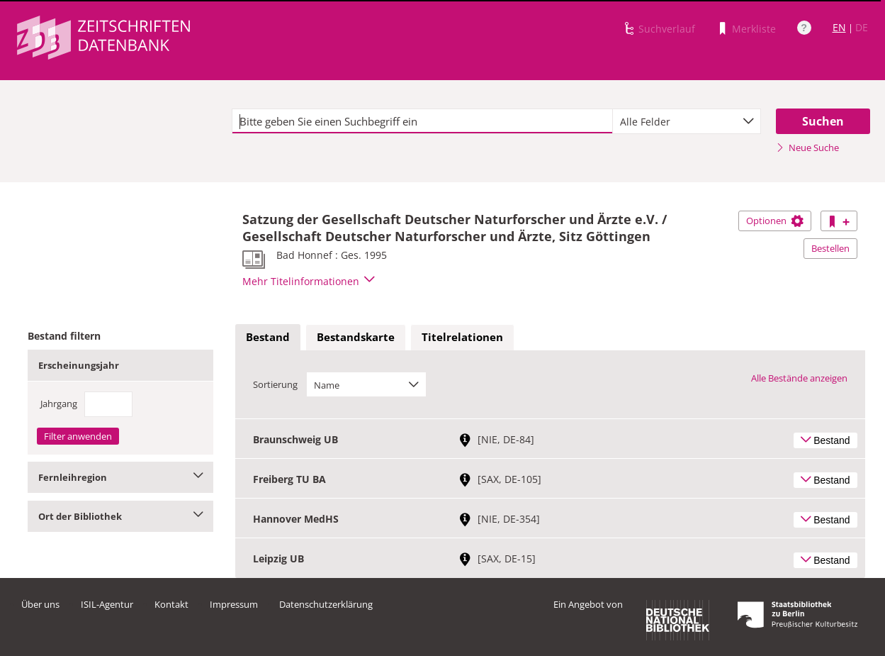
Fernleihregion (120, 477)
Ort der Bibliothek (120, 516)
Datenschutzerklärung (326, 604)
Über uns (40, 604)
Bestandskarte (356, 337)
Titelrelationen (462, 337)
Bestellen (830, 248)
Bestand (268, 337)
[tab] (267, 337)
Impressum (234, 604)
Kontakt (171, 604)
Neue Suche (807, 147)
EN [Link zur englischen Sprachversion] (839, 27)
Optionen (775, 220)
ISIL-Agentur (107, 604)
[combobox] (686, 121)
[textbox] (422, 121)
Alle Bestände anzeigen (799, 378)
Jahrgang (58, 403)
